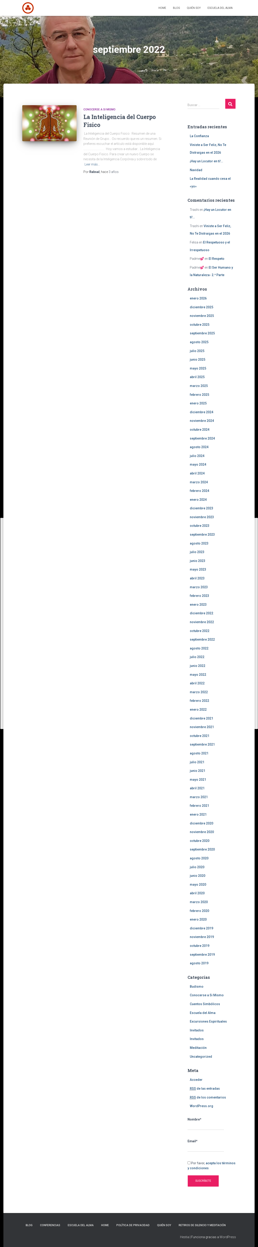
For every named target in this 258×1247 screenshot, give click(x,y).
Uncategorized (201, 1056)
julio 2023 (197, 552)
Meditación (198, 1048)
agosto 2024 (199, 447)
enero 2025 (198, 403)
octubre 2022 (199, 631)
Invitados (197, 1030)
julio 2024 (197, 456)
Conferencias (50, 1225)
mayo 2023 (198, 569)
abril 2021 (197, 788)
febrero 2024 (199, 491)
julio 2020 (197, 867)
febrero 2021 (199, 805)
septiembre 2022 (202, 639)
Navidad (196, 170)
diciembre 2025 (201, 307)
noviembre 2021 (202, 727)
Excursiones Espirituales (208, 1021)
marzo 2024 (199, 482)
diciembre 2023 (201, 508)
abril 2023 (197, 578)
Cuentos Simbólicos (205, 1004)
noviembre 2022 (202, 622)
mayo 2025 (198, 368)
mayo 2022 (198, 674)
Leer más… (92, 164)
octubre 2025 (199, 324)
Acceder (196, 1080)
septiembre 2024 (202, 438)
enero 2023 (198, 604)
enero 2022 (198, 709)
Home (162, 8)
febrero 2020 (199, 911)
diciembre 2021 (201, 718)
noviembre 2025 (202, 316)
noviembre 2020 (202, 832)
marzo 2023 (199, 587)
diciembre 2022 (201, 613)
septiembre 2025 (202, 333)
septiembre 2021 (202, 744)
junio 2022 (197, 666)
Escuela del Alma (220, 8)
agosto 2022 (199, 648)
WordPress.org (201, 1106)
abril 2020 (197, 893)
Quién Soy (194, 8)
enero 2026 (198, 298)
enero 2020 (198, 919)
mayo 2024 (198, 464)
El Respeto (216, 258)
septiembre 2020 (202, 849)
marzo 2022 (199, 692)
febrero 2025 (199, 394)
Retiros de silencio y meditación (202, 1225)
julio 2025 (197, 351)
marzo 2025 (199, 386)
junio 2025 (197, 359)
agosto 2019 (199, 963)
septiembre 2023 (202, 534)
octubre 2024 (199, 429)
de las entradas (205, 1089)
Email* (206, 1145)
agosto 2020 (199, 858)
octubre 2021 (199, 736)
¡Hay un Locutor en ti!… (207, 161)
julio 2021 (197, 762)
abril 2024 (197, 473)
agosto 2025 (199, 342)
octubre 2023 (199, 525)
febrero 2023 (199, 596)
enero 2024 (198, 499)
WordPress (228, 1237)
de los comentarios (208, 1097)
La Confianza (199, 136)
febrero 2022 (199, 701)
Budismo (196, 986)
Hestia (184, 1237)
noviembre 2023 (202, 517)
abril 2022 (197, 683)
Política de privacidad (133, 1225)
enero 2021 (198, 814)
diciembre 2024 (201, 412)
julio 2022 (197, 657)
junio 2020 (197, 876)
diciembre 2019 (201, 928)
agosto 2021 (199, 753)
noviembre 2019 (202, 937)
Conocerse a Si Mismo (99, 109)
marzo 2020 (199, 902)
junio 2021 (197, 771)
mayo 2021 (198, 779)
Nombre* (206, 1124)
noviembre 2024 (202, 421)
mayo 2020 (198, 884)
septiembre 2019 (202, 954)
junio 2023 (197, 561)
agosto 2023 (199, 543)
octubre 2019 (199, 946)
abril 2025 (197, 377)
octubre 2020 (199, 841)
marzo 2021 (199, 797)
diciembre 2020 (201, 823)
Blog (176, 8)
